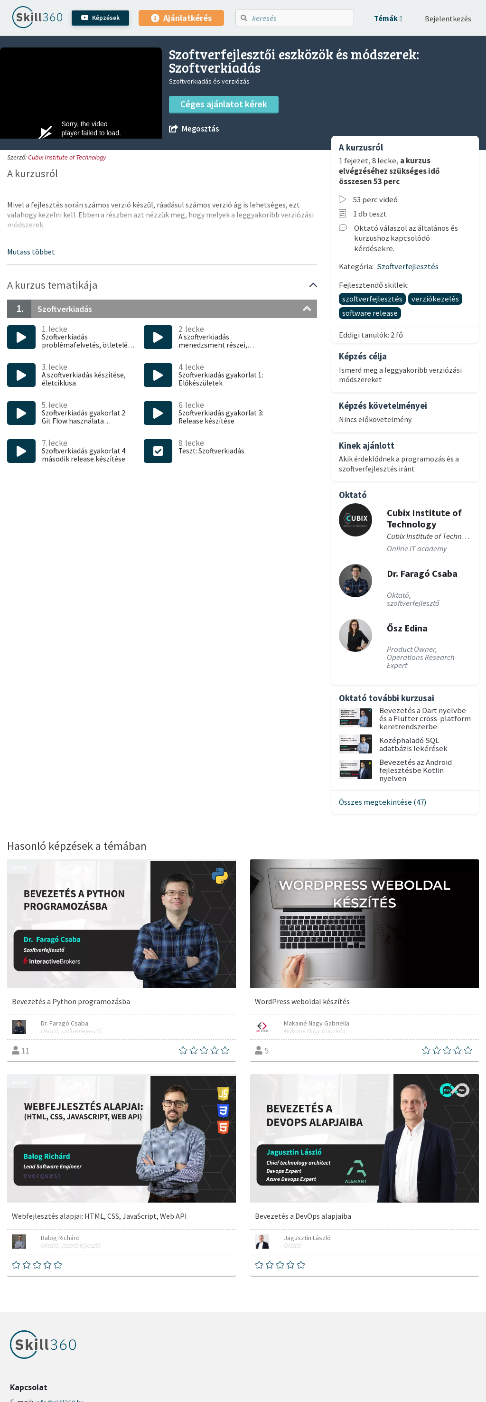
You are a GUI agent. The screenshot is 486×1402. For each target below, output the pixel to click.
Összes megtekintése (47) (383, 802)
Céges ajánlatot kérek (223, 104)
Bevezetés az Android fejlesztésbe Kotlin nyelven (415, 770)
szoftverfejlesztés (372, 298)
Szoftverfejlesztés (408, 266)
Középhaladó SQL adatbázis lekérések (413, 744)
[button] (388, 18)
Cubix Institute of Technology (67, 157)
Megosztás (194, 129)
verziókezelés (435, 298)
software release (370, 313)
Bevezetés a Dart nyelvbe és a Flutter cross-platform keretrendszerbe (425, 718)
